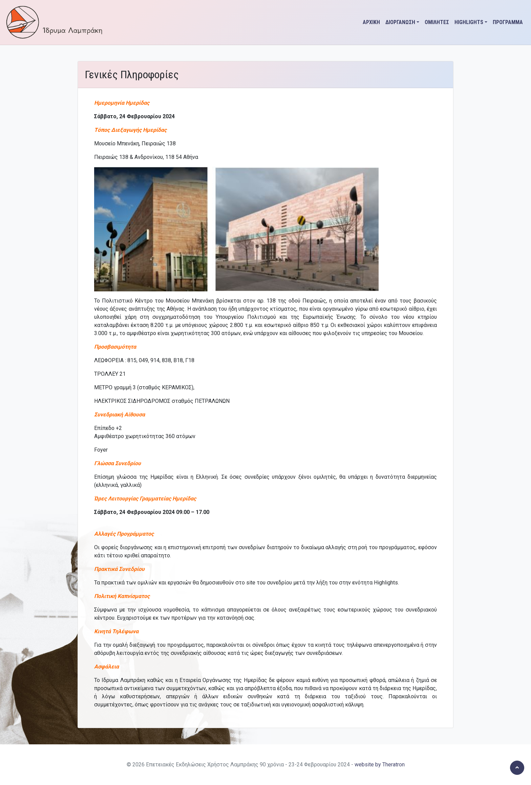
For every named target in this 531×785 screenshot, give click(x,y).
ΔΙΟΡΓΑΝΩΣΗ (400, 22)
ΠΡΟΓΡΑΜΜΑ (508, 22)
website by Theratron (380, 764)
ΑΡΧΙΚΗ (371, 22)
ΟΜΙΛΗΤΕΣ (437, 22)
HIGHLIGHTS (468, 22)
